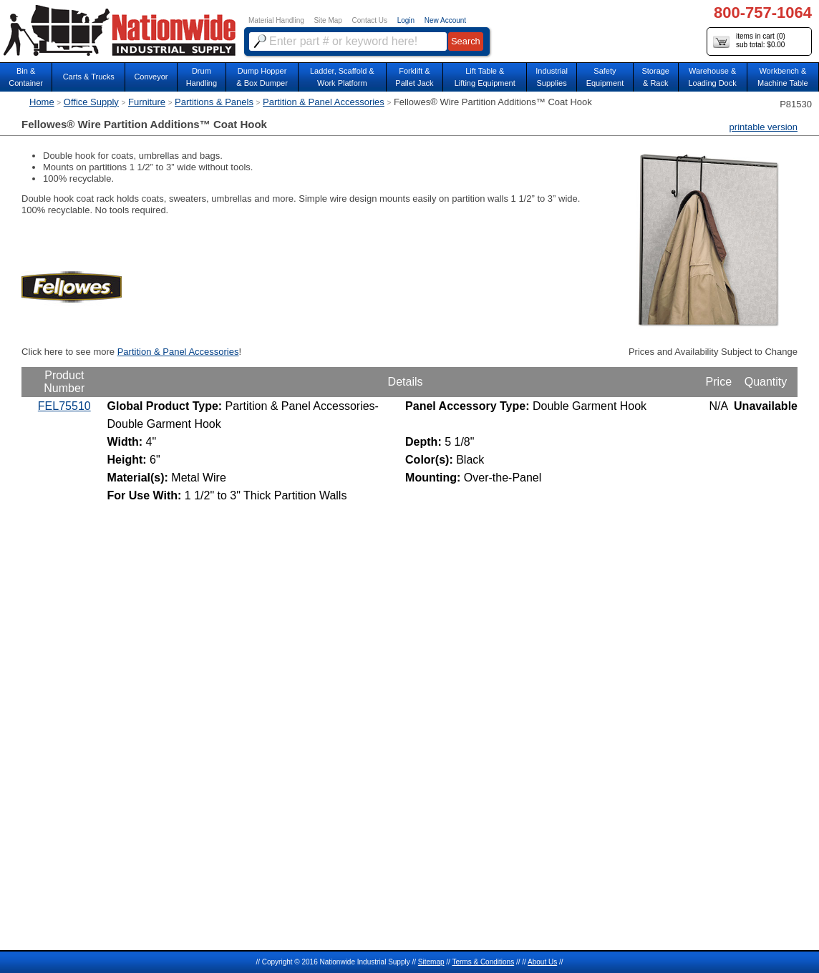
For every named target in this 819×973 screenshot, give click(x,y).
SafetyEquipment (605, 77)
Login (406, 20)
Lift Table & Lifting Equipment (485, 77)
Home (41, 102)
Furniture (146, 102)
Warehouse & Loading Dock (712, 77)
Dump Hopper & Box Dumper (262, 77)
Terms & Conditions (483, 962)
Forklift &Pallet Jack (414, 77)
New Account (445, 20)
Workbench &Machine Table (782, 77)
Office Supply (91, 102)
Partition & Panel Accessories (323, 102)
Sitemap (431, 962)
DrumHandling (201, 77)
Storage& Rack (655, 77)
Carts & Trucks (89, 76)
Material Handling (276, 20)
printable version (764, 127)
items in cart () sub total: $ (749, 41)
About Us (542, 962)
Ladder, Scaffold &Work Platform (342, 77)
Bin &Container (26, 77)
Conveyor (151, 76)
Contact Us (369, 20)
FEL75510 (64, 406)
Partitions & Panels (214, 102)
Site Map (327, 20)
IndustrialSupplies (552, 77)
